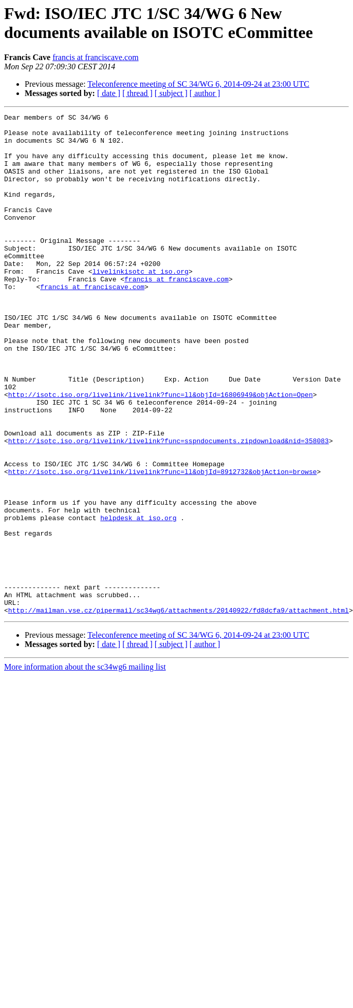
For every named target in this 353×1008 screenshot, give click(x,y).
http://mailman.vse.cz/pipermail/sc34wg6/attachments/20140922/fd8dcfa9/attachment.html (178, 710)
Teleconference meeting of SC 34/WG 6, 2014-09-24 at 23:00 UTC (198, 84)
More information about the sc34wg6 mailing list (85, 767)
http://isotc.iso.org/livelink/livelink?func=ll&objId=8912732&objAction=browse (162, 543)
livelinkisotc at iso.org (140, 303)
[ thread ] (137, 93)
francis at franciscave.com (95, 57)
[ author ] (205, 93)
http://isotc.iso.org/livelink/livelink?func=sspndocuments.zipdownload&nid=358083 (168, 506)
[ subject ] (171, 93)
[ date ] (108, 93)
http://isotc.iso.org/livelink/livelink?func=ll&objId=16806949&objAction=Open (160, 451)
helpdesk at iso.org (138, 599)
